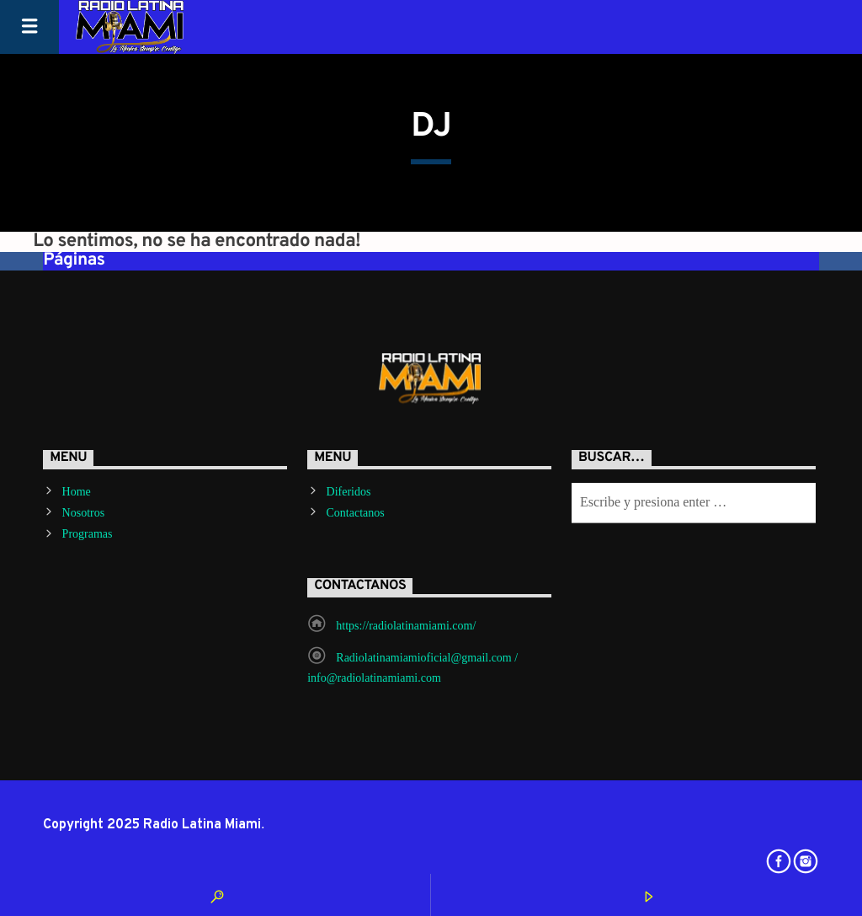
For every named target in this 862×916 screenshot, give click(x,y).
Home (76, 491)
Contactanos (356, 512)
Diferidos (349, 491)
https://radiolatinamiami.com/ (406, 625)
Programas (87, 534)
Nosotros (83, 512)
